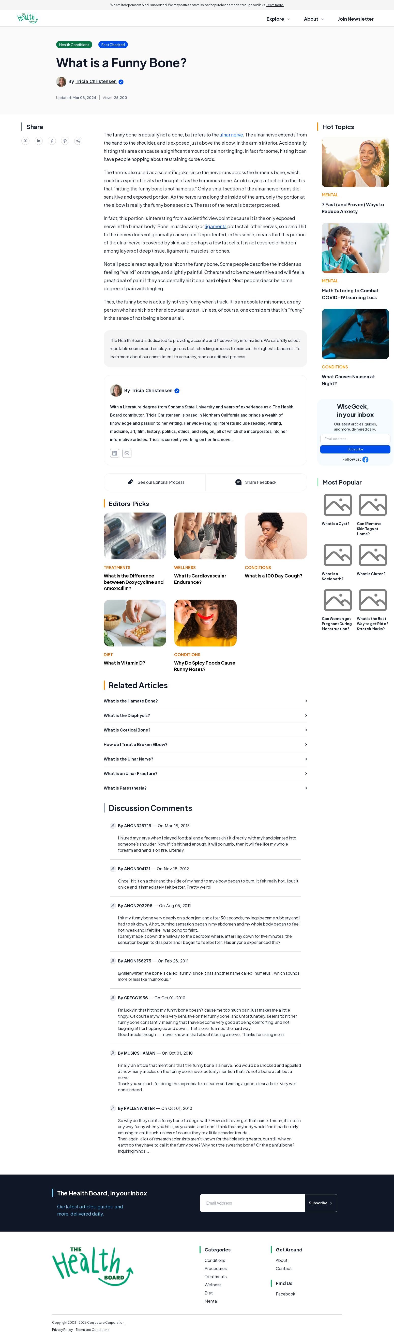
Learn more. (275, 5)
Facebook (285, 1293)
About (281, 1260)
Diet (108, 654)
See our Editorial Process (156, 482)
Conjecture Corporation (105, 1323)
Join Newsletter (356, 19)
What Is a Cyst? (336, 523)
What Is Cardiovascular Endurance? (200, 579)
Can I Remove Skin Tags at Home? (369, 528)
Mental (330, 194)
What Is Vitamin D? (124, 663)
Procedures (216, 1268)
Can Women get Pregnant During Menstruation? (337, 623)
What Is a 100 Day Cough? (273, 575)
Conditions (258, 567)
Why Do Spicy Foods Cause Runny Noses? (204, 666)
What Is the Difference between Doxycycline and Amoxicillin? (134, 582)
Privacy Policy (62, 1330)
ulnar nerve (231, 134)
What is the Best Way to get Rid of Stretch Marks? (372, 623)
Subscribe (355, 449)
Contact (284, 1268)
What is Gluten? (371, 573)
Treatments (117, 567)
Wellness (185, 567)
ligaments (215, 226)
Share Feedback (255, 482)
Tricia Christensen (96, 81)
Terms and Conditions (92, 1330)
